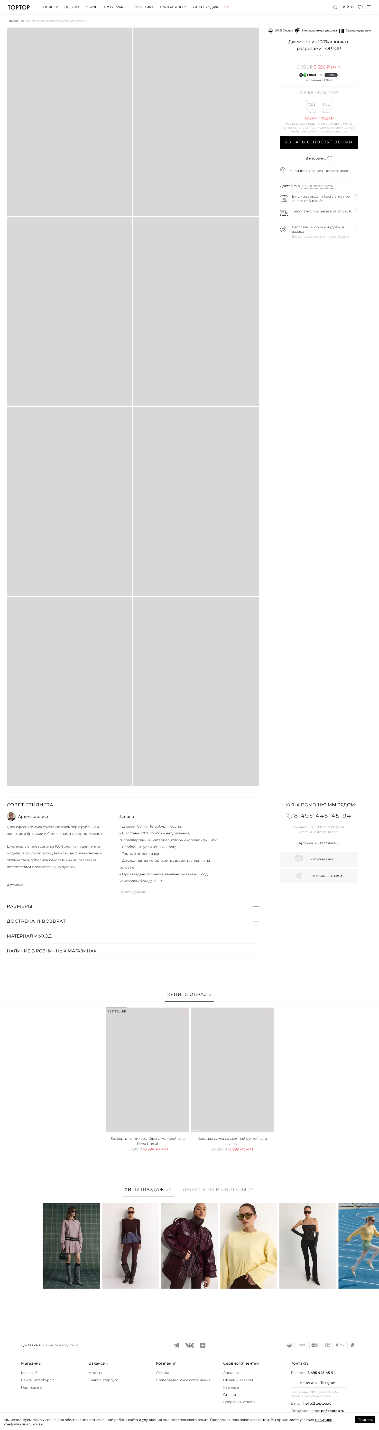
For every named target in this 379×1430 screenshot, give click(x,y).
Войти (348, 7)
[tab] (189, 997)
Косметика (143, 7)
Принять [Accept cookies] (365, 1420)
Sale (228, 7)
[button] (133, 805)
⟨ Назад (13, 21)
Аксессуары (114, 7)
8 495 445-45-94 (321, 1372)
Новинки (49, 7)
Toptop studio (173, 7)
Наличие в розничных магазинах (319, 171)
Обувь (91, 7)
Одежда (72, 7)
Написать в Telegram (318, 1382)
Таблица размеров (319, 93)
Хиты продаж (205, 7)
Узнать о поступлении (319, 142)
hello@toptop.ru (317, 1403)
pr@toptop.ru (332, 1411)
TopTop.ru (19, 7)
